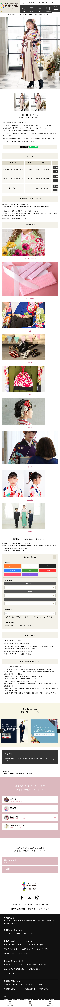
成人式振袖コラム (10, 979)
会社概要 (17, 940)
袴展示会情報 (30, 995)
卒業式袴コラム (44, 995)
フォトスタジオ (42, 955)
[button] (1, 731)
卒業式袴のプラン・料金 (34, 991)
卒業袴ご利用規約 (42, 910)
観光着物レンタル (27, 955)
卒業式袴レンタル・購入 (13, 991)
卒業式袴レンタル (10, 955)
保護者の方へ (16, 910)
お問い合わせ (29, 940)
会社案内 (7, 940)
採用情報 (28, 910)
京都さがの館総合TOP (12, 951)
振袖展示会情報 (34, 975)
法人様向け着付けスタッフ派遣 (15, 960)
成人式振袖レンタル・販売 (34, 951)
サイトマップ (43, 915)
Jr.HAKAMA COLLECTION (39, 2)
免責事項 (31, 915)
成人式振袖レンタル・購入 (14, 971)
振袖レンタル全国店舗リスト (14, 975)
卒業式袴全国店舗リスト (13, 995)
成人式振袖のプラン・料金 (37, 971)
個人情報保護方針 (18, 915)
